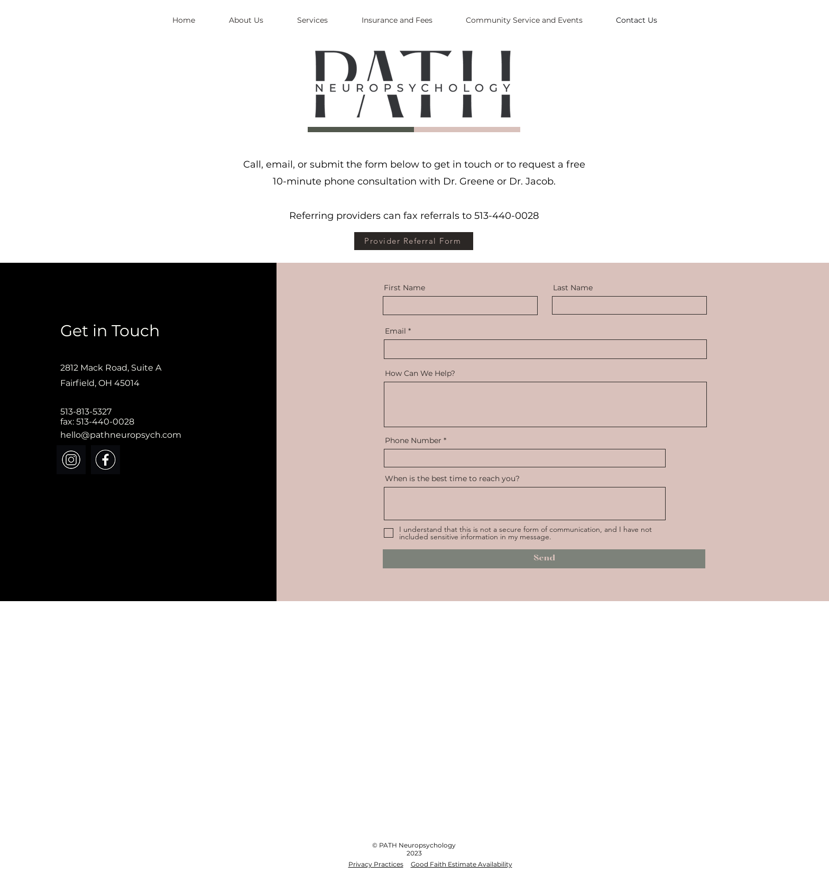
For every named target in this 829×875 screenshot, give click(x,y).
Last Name (573, 287)
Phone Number (413, 440)
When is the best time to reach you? (452, 478)
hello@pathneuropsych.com (120, 435)
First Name (404, 287)
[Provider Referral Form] (413, 241)
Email (395, 331)
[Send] (544, 558)
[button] (312, 20)
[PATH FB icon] (105, 459)
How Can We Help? (420, 373)
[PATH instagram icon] (71, 459)
